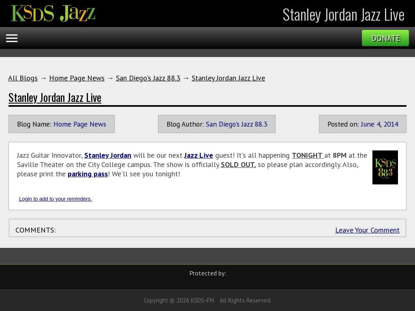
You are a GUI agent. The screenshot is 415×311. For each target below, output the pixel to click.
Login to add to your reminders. (55, 199)
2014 (390, 124)
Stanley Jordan (107, 155)
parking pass (88, 173)
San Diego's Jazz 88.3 (148, 78)
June (367, 124)
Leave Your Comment (367, 230)
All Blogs (23, 78)
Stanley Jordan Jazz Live (228, 78)
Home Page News (77, 78)
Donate (385, 38)
